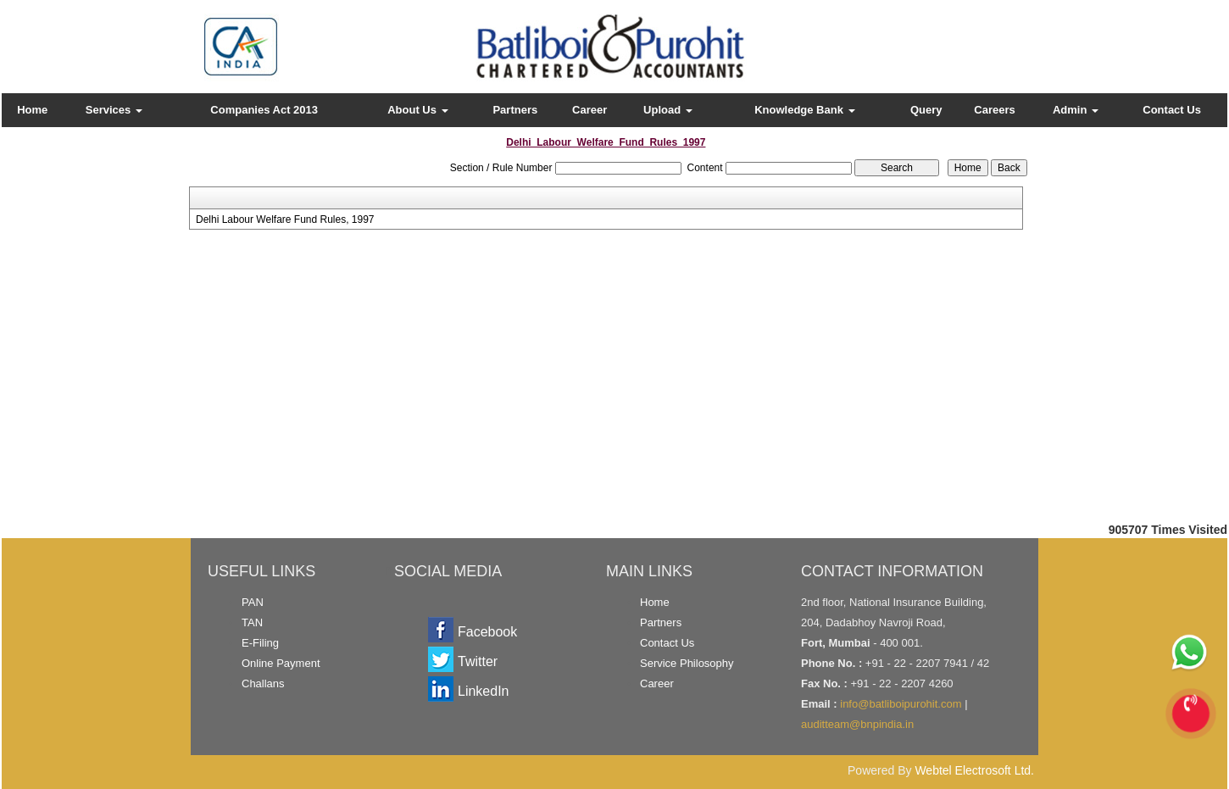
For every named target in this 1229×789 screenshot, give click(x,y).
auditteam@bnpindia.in (857, 724)
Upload (667, 109)
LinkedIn (483, 691)
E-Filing (260, 642)
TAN (252, 622)
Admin (1075, 109)
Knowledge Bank (804, 109)
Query (926, 109)
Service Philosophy (687, 663)
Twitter (478, 661)
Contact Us (1172, 109)
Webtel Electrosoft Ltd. (974, 770)
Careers (994, 109)
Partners (514, 109)
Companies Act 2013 (264, 109)
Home (32, 109)
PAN (253, 602)
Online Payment (281, 663)
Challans (263, 683)
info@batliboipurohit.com (900, 703)
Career (589, 109)
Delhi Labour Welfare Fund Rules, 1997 (285, 219)
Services (114, 109)
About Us (417, 109)
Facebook (487, 632)
